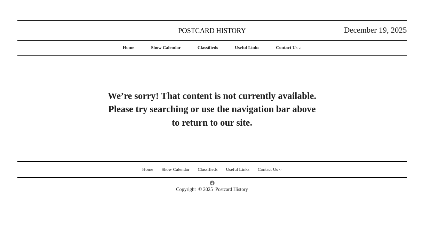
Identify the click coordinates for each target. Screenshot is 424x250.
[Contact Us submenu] (299, 48)
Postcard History (212, 30)
